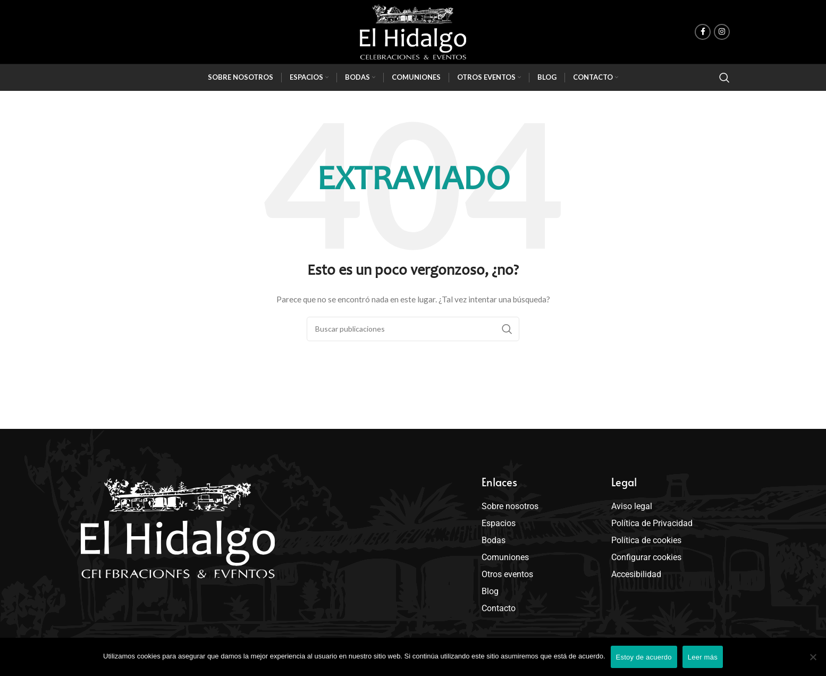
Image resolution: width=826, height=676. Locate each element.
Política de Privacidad (652, 523)
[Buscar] (724, 77)
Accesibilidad (636, 574)
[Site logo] (413, 32)
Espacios (501, 523)
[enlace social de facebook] (703, 32)
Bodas (496, 540)
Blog (490, 591)
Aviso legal (631, 506)
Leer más (703, 657)
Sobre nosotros (510, 506)
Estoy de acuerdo (644, 657)
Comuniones (505, 557)
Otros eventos (510, 574)
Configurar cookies (646, 557)
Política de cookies (646, 540)
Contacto (501, 608)
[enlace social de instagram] (722, 32)
